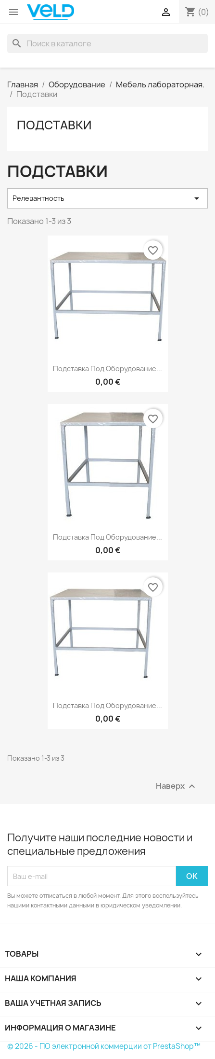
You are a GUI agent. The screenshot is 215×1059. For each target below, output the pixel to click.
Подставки (54, 125)
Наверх (177, 786)
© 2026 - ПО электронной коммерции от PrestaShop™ (104, 1046)
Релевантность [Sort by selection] (107, 198)
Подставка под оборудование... (107, 368)
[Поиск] (107, 43)
